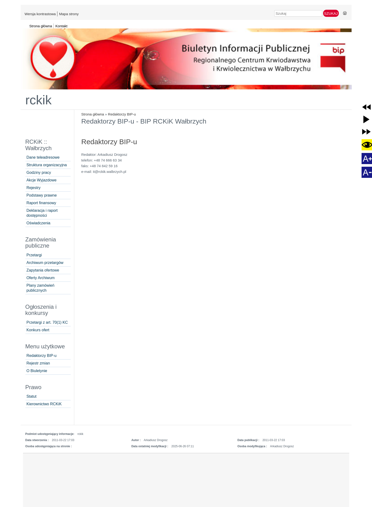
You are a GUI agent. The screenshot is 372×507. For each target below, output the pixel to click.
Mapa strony (69, 14)
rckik (38, 100)
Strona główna (92, 114)
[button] (366, 107)
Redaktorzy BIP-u (122, 114)
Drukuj (345, 13)
